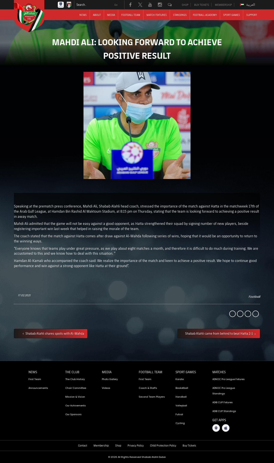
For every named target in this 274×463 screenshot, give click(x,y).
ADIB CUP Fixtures (222, 402)
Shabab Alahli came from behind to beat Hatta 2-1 (219, 333)
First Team (34, 379)
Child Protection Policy (163, 445)
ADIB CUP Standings (224, 411)
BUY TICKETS (201, 4)
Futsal (179, 414)
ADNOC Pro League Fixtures (228, 379)
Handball (181, 396)
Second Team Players (152, 396)
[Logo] (33, 16)
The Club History (75, 379)
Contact (82, 445)
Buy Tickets (189, 445)
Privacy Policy (136, 445)
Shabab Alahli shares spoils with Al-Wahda (54, 333)
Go (116, 4)
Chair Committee (75, 388)
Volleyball (181, 405)
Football (254, 297)
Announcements (38, 388)
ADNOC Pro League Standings (223, 390)
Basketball (182, 388)
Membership (101, 445)
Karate (180, 379)
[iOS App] (225, 428)
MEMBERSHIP (223, 4)
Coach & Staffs (148, 388)
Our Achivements (75, 405)
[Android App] (216, 428)
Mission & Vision (75, 396)
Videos (106, 388)
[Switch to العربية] (248, 5)
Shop (118, 445)
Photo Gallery (110, 379)
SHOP (185, 4)
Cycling (180, 423)
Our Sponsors (73, 414)
